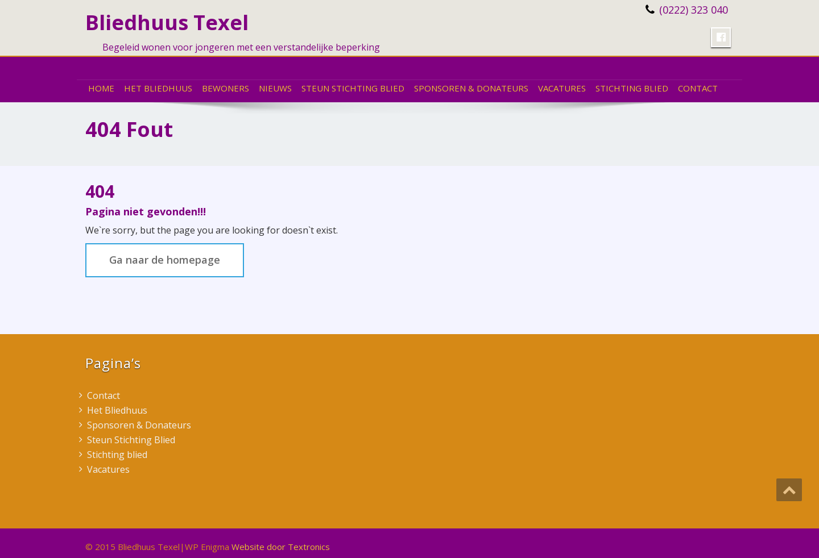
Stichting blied (631, 88)
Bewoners (225, 88)
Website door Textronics (280, 546)
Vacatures (562, 88)
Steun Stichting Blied (352, 88)
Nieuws (275, 88)
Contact (698, 88)
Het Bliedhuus (158, 88)
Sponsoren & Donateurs (471, 88)
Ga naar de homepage (164, 259)
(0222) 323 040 (693, 9)
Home (101, 88)
